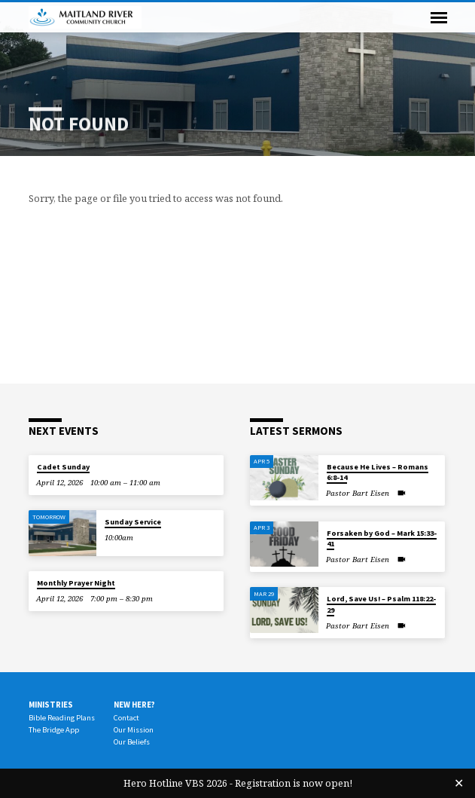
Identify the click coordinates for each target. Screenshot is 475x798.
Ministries (51, 704)
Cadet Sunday (63, 467)
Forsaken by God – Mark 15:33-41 (382, 538)
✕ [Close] (459, 783)
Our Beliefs (132, 742)
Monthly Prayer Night (76, 583)
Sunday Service (133, 522)
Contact (126, 718)
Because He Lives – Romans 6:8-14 (377, 472)
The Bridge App (54, 730)
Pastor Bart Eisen (357, 493)
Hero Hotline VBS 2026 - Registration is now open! (237, 783)
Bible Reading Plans (62, 718)
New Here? (134, 704)
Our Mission (134, 730)
